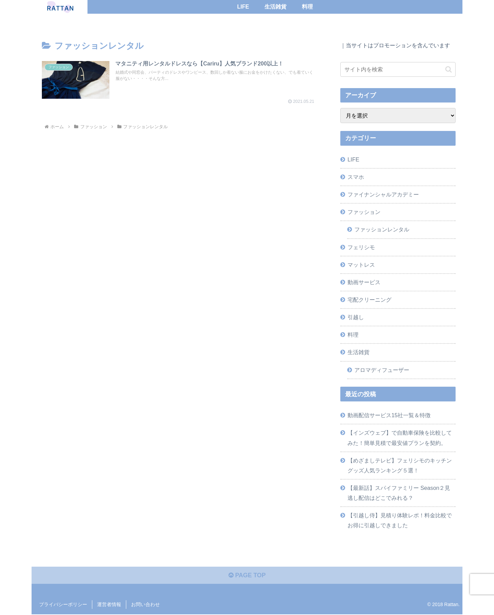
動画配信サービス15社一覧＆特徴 (389, 415)
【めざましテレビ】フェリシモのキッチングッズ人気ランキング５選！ (400, 465)
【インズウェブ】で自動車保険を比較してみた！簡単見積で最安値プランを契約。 (400, 438)
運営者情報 (109, 605)
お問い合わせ (145, 605)
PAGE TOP (247, 575)
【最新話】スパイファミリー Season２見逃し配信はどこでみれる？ (399, 493)
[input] (398, 69)
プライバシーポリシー (63, 605)
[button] (449, 69)
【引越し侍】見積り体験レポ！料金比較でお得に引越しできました (400, 520)
